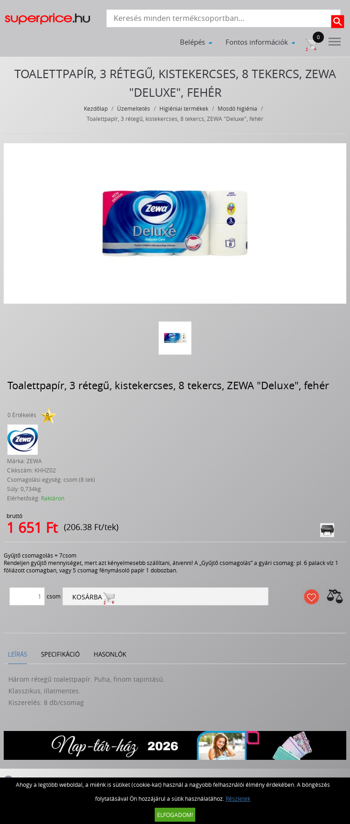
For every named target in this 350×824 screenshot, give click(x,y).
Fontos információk (257, 42)
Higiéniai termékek (183, 108)
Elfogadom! (175, 814)
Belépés (192, 42)
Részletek (238, 798)
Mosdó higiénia (237, 108)
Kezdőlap (96, 108)
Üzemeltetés (133, 108)
